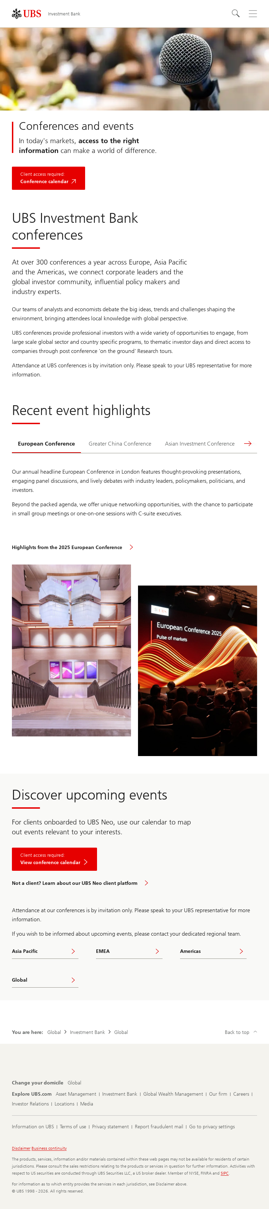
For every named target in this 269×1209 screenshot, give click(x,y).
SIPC (225, 1173)
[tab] (46, 444)
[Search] (236, 13)
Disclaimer (21, 1148)
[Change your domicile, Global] (74, 1083)
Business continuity (49, 1148)
